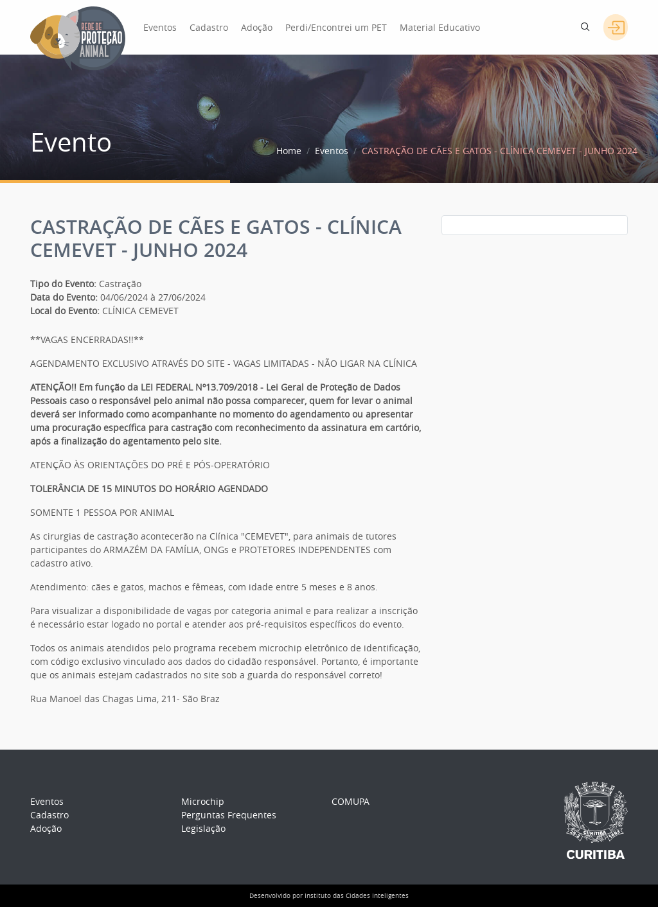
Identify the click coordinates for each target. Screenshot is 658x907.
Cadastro (209, 27)
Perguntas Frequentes (228, 815)
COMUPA (350, 801)
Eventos (160, 27)
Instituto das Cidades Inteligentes (357, 896)
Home (288, 151)
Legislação (203, 828)
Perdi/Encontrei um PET (336, 27)
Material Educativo (440, 27)
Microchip (202, 801)
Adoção (256, 27)
